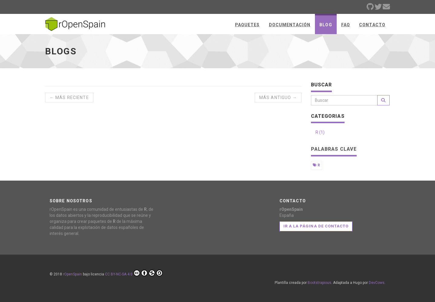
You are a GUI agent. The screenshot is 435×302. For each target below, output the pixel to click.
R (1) (320, 132)
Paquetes (247, 24)
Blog (325, 24)
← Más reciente (69, 97)
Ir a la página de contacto (315, 226)
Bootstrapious (319, 283)
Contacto (372, 24)
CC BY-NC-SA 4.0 (134, 273)
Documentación (290, 24)
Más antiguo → (278, 97)
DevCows (376, 283)
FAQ (345, 24)
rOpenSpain (72, 274)
